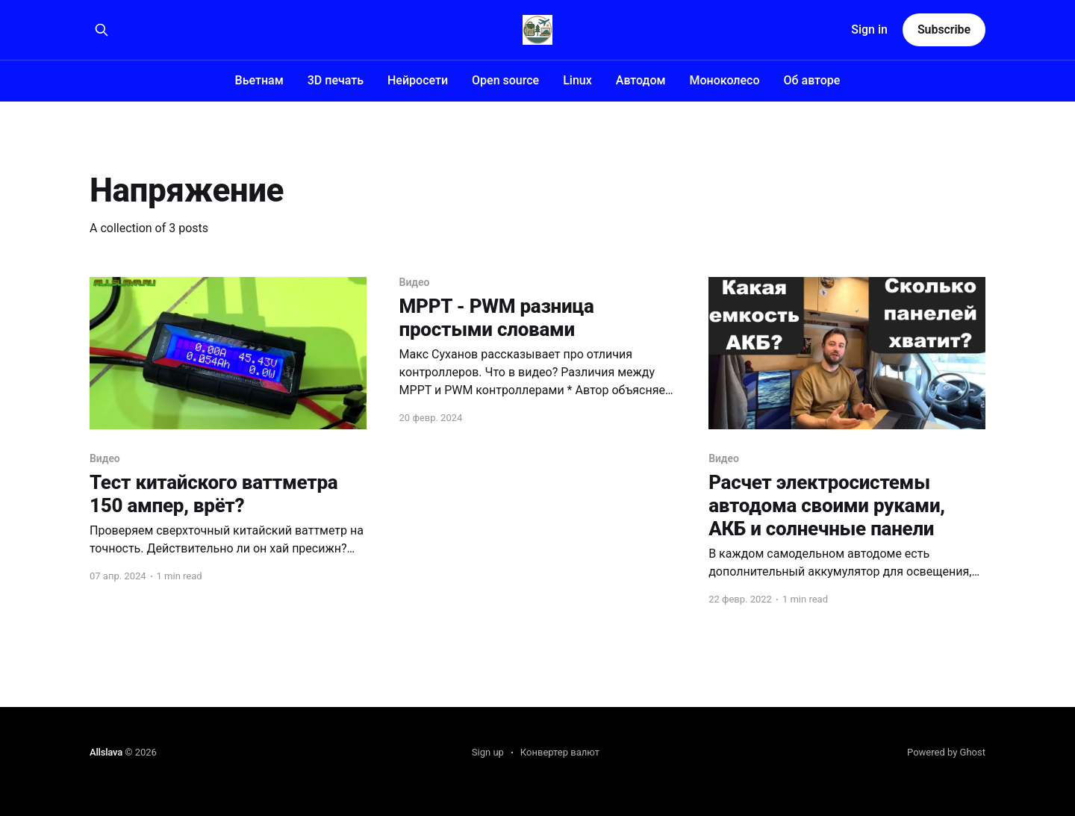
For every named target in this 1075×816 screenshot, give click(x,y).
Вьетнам (259, 80)
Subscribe (943, 29)
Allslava (106, 752)
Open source (505, 80)
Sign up (488, 752)
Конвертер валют (559, 752)
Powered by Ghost (946, 752)
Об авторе (812, 80)
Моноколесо (725, 80)
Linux (577, 80)
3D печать (336, 80)
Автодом (641, 80)
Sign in (869, 29)
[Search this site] (101, 30)
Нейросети (417, 80)
